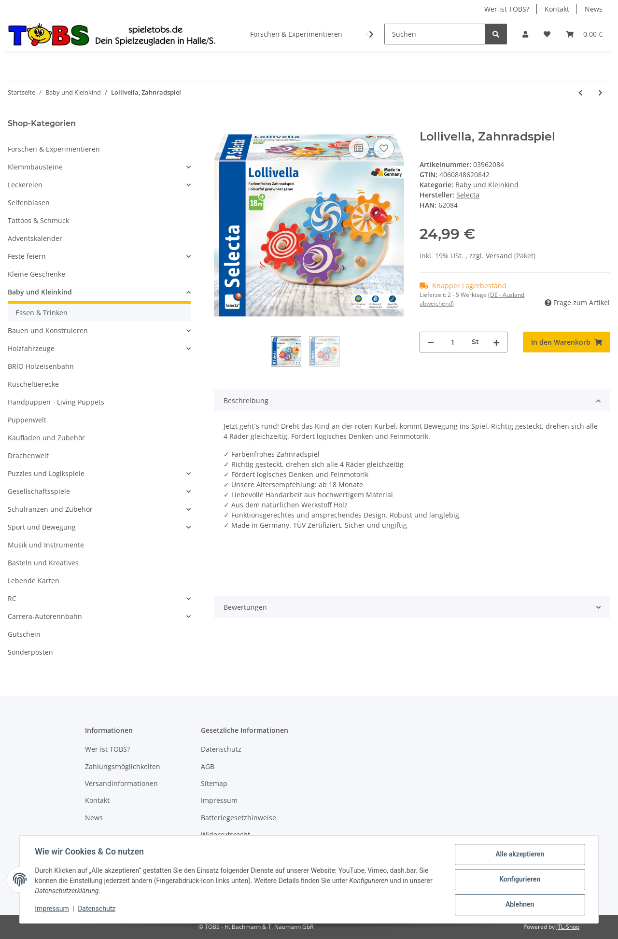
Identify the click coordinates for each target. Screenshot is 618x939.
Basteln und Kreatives (43, 562)
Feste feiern (27, 256)
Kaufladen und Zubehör (46, 437)
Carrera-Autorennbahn (45, 616)
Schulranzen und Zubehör (50, 509)
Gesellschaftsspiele (39, 491)
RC (12, 598)
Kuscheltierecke (33, 384)
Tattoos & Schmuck (38, 220)
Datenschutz (221, 749)
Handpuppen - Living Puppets (56, 401)
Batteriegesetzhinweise (238, 817)
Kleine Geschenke (36, 274)
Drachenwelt (28, 455)
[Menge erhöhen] (496, 342)
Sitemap (214, 783)
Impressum (219, 800)
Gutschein (24, 634)
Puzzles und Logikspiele (46, 473)
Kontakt (557, 9)
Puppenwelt (27, 419)
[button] (525, 34)
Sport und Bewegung (42, 527)
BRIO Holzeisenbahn (41, 366)
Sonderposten (30, 652)
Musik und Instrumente (46, 544)
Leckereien (25, 184)
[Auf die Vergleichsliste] (358, 148)
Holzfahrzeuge (31, 348)
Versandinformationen (121, 783)
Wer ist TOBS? (506, 9)
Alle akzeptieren (519, 854)
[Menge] (452, 342)
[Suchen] (434, 34)
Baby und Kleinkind (487, 184)
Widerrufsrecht (225, 834)
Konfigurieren (519, 879)
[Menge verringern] (430, 342)
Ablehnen (519, 905)
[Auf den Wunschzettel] (383, 148)
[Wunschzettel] (547, 34)
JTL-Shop (567, 927)
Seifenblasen (29, 202)
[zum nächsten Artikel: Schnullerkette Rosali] (600, 92)
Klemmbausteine (35, 166)
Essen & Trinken (41, 312)
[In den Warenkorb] (221, 124)
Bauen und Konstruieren (48, 330)
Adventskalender (35, 238)
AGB (207, 766)
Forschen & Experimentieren (54, 149)
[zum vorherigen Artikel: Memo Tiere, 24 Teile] (580, 92)
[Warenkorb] (584, 34)
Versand (500, 255)
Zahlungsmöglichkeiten (122, 766)
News (594, 9)
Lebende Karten (33, 580)
